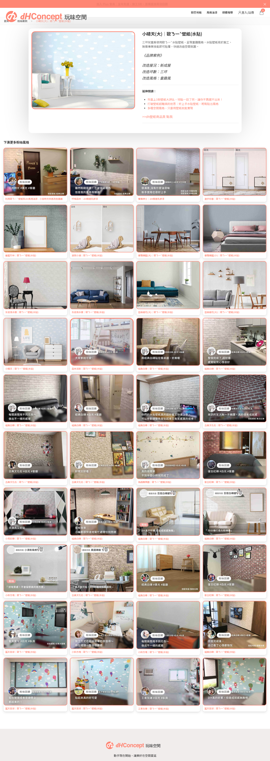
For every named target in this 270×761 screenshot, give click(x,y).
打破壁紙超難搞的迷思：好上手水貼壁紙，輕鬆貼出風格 (183, 104)
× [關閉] (265, 4)
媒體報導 (227, 12)
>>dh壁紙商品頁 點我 (157, 116)
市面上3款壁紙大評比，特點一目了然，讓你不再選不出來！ (185, 99)
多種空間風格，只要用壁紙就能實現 (170, 108)
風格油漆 (212, 12)
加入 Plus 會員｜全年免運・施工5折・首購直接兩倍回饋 (132, 4)
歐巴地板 (196, 12)
